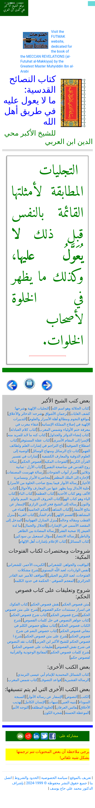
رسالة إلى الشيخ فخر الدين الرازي (53, 504)
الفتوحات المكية (56, 461)
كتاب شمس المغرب (23, 680)
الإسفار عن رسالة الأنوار (45, 697)
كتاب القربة (26, 515)
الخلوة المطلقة (42, 707)
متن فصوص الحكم (75, 604)
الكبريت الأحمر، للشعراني (26, 565)
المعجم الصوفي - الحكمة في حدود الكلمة (44, 581)
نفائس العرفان (66, 707)
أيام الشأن (44, 515)
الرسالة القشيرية (76, 680)
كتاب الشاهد (61, 509)
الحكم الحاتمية (38, 509)
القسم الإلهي (64, 515)
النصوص (71, 697)
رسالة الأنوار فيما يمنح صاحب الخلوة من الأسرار (43, 483)
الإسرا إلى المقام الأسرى (71, 440)
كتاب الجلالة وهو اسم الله (70, 408)
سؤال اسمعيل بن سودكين (33, 536)
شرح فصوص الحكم (64, 615)
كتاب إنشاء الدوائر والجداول (69, 435)
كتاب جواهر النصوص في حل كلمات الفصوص (56, 620)
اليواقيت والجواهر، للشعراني (68, 565)
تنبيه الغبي (68, 702)
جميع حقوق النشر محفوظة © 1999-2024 (56, 783)
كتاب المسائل (79, 541)
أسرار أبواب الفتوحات (62, 472)
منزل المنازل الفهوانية (41, 520)
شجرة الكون (53, 713)
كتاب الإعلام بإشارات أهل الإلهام (43, 541)
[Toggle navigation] (91, 3)
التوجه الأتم (21, 707)
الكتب (85, 697)
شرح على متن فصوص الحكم (46, 636)
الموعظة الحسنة (77, 713)
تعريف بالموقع (80, 778)
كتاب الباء (25, 493)
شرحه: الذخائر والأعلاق (25, 414)
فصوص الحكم (31, 461)
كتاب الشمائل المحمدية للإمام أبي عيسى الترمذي (53, 674)
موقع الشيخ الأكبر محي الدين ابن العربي (14, 8)
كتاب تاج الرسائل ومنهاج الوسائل (56, 451)
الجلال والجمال (35, 525)
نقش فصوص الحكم (45, 604)
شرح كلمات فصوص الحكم (70, 652)
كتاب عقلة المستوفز (35, 440)
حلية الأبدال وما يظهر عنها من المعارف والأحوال (54, 488)
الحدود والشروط (26, 778)
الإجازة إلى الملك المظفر (71, 477)
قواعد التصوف (50, 680)
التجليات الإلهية (38, 408)
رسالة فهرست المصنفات (25, 472)
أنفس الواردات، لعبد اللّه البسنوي (65, 570)
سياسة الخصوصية (54, 778)
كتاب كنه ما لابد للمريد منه (27, 435)
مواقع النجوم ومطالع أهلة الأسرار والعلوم (59, 419)
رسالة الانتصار (65, 536)
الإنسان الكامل (35, 702)
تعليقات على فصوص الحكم (33, 647)
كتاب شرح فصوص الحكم (29, 615)
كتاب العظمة (45, 493)
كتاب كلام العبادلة (23, 430)
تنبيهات (53, 702)
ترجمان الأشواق (56, 414)
